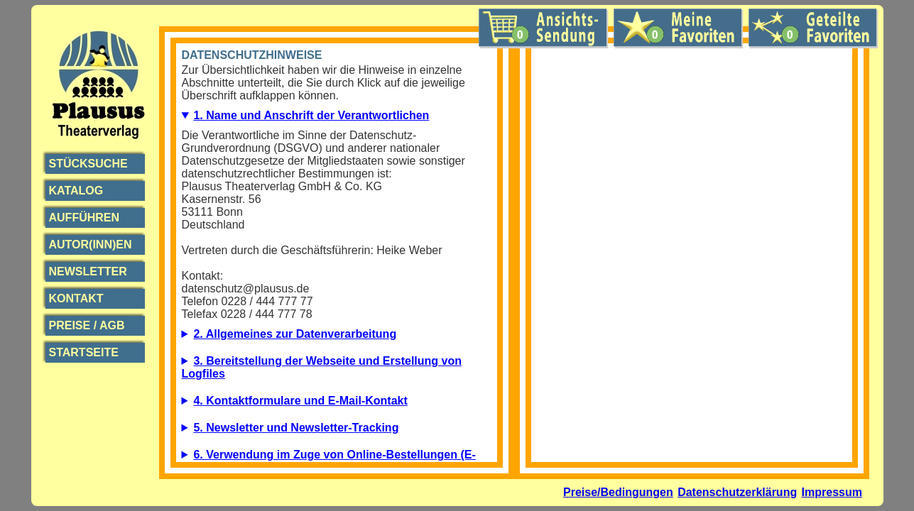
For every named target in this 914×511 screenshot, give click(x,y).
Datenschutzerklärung (737, 492)
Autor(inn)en (90, 244)
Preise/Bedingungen (618, 492)
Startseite (84, 352)
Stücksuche (88, 164)
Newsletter (88, 271)
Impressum (832, 492)
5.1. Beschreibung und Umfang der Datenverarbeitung (336, 431)
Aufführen (84, 217)
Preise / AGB (87, 325)
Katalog (76, 191)
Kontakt (76, 298)
